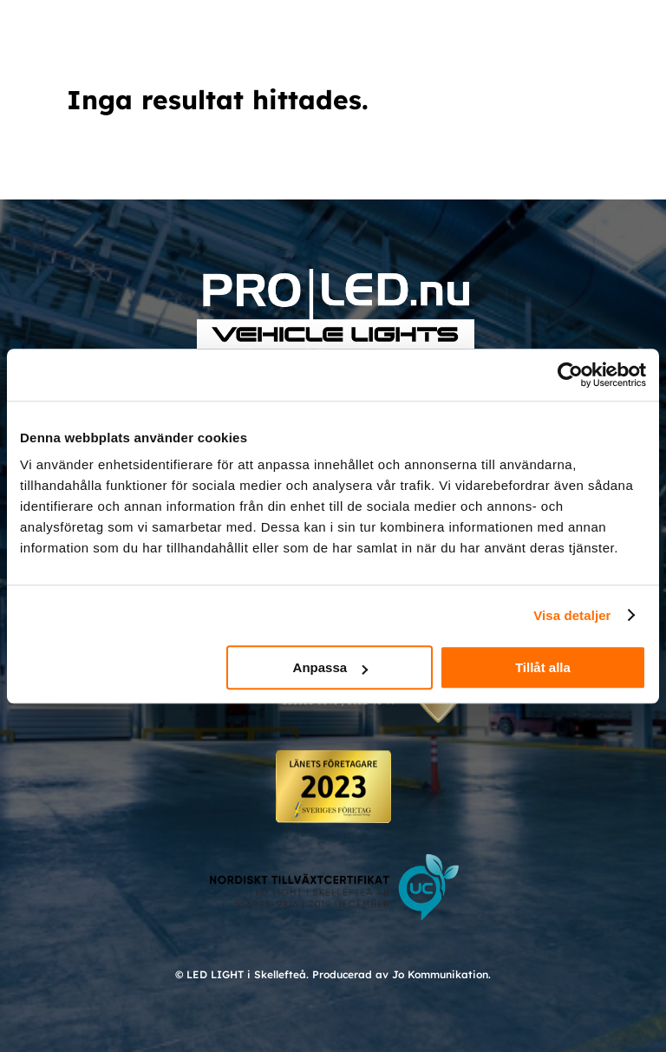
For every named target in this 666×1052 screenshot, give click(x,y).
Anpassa (331, 667)
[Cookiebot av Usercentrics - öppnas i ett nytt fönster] (570, 375)
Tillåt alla (543, 667)
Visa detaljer (571, 615)
